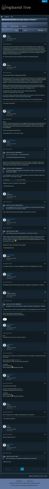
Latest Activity (14, 26)
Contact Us (36, 476)
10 (34, 469)
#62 (45, 72)
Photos (24, 26)
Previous (7, 469)
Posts (5, 26)
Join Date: (9, 38)
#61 (45, 44)
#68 (45, 282)
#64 (45, 149)
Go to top (44, 476)
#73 (45, 412)
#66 (45, 228)
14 (39, 469)
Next (44, 469)
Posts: (8, 40)
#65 (45, 202)
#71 (45, 353)
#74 (45, 434)
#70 (45, 333)
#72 (45, 383)
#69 (45, 300)
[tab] (5, 26)
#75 (45, 453)
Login (44, 1)
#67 (45, 263)
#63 (45, 119)
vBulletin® (24, 481)
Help (30, 476)
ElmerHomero (13, 180)
